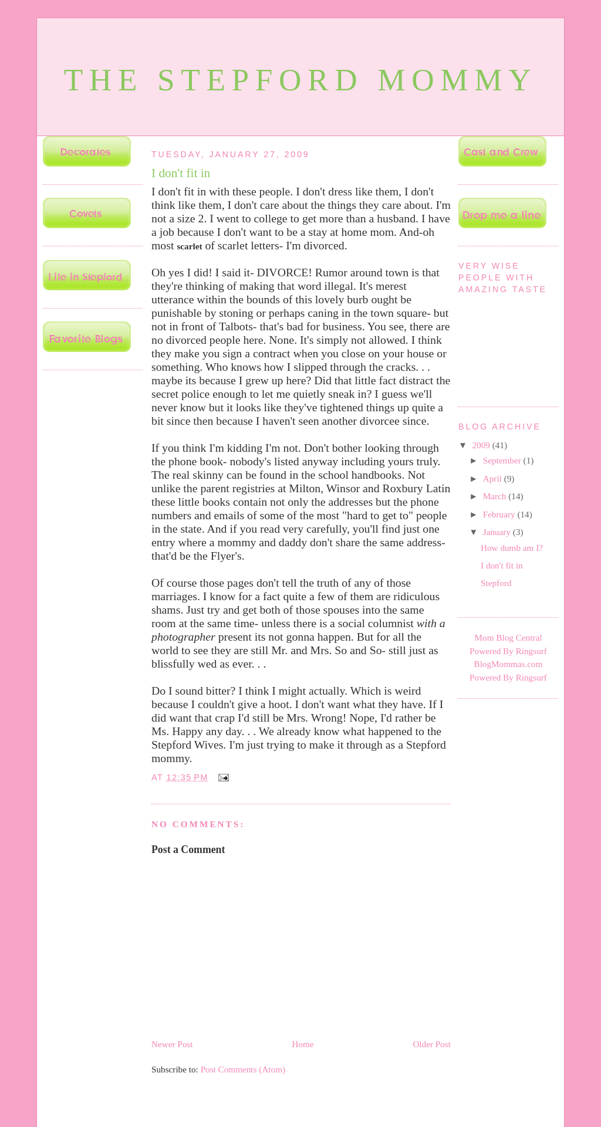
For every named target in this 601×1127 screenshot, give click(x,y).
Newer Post (172, 1044)
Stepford (496, 583)
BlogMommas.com (508, 664)
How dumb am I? (512, 548)
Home (302, 1044)
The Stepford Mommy (301, 80)
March (495, 496)
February (500, 514)
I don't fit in (180, 173)
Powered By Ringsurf (508, 651)
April (493, 478)
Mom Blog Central (508, 637)
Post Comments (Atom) (243, 1069)
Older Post (432, 1044)
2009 (482, 445)
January (498, 532)
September (503, 460)
